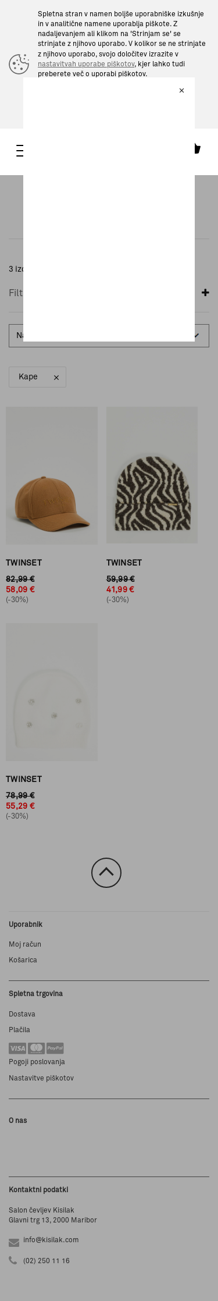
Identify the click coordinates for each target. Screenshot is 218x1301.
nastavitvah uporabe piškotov (86, 64)
